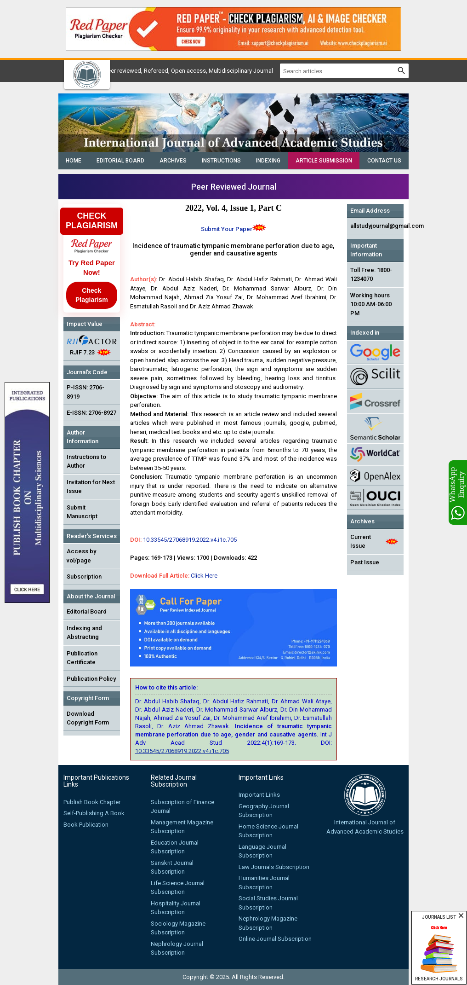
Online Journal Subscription (275, 938)
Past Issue (364, 562)
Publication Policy (91, 678)
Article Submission (324, 160)
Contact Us (384, 160)
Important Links (259, 794)
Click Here (204, 575)
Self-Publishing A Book (94, 813)
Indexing (268, 160)
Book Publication (85, 824)
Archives (173, 160)
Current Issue (360, 541)
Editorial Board (120, 160)
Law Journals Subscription (274, 866)
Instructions (221, 160)
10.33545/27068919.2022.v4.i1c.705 (190, 539)
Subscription (84, 576)
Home (73, 160)
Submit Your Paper (226, 229)
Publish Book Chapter (91, 802)
